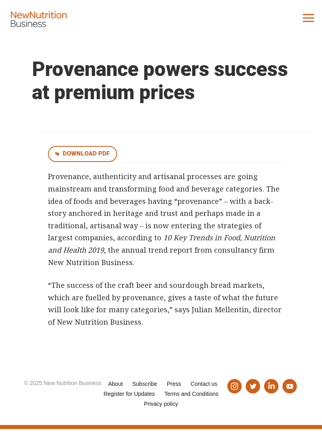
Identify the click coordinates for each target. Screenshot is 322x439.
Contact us (204, 384)
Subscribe (144, 384)
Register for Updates (129, 394)
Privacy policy (161, 404)
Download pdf (86, 153)
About (115, 384)
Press (174, 384)
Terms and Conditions (191, 394)
